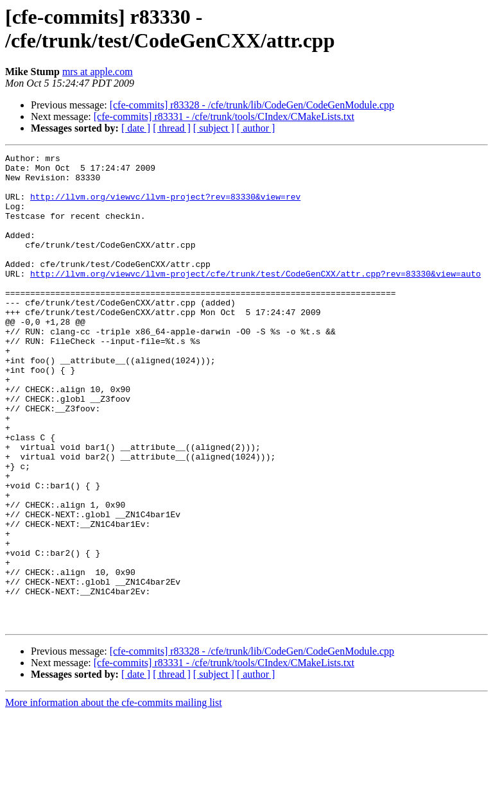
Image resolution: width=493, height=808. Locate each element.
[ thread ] (172, 128)
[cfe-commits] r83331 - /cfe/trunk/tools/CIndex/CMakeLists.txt (224, 116)
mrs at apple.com (97, 71)
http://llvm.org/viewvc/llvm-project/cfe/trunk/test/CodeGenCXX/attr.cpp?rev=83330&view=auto (255, 298)
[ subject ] (213, 128)
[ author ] (256, 128)
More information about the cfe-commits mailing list (113, 796)
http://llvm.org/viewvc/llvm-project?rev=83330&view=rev (165, 206)
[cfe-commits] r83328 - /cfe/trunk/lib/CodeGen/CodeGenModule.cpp (252, 104)
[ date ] (135, 128)
